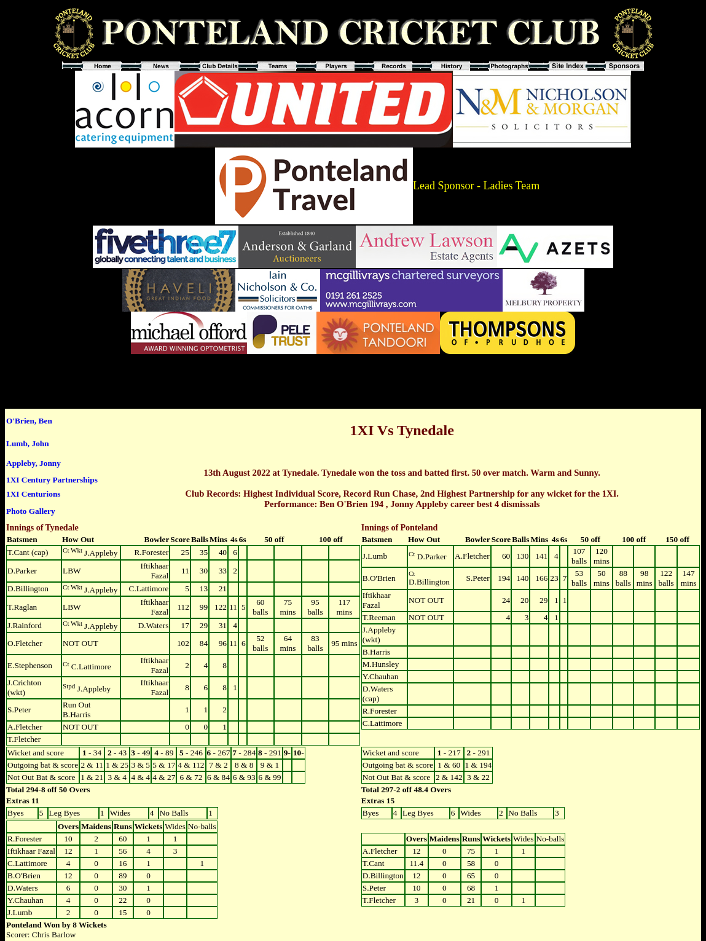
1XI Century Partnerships (52, 479)
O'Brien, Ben (29, 420)
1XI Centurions (33, 493)
